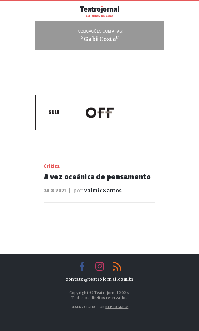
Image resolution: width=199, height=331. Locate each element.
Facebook (82, 266)
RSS (117, 266)
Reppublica (116, 307)
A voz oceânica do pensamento (97, 177)
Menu (46, 10)
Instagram (99, 266)
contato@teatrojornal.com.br (99, 279)
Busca (152, 11)
